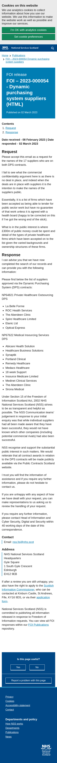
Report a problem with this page (28, 680)
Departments (12, 728)
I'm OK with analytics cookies (28, 30)
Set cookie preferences (28, 36)
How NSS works (14, 723)
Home (5, 55)
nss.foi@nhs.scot (23, 542)
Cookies (9, 701)
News (8, 736)
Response (11, 132)
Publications (18, 55)
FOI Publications (38, 624)
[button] (52, 48)
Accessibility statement (17, 705)
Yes (21, 667)
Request (10, 128)
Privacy (9, 697)
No (40, 667)
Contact (9, 709)
